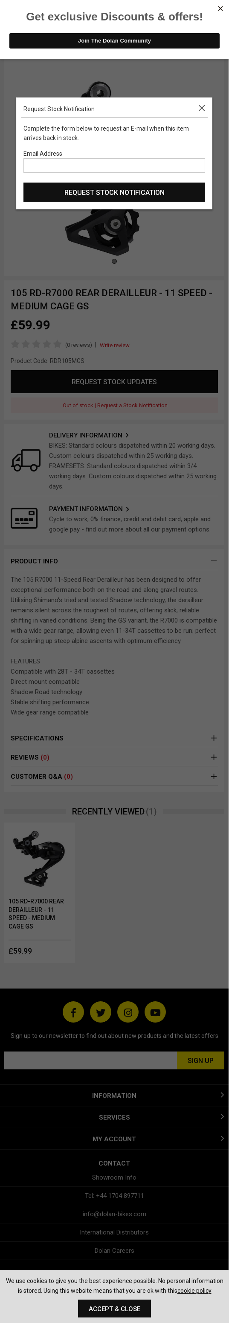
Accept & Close (114, 1309)
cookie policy (194, 1290)
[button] (203, 106)
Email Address (42, 153)
